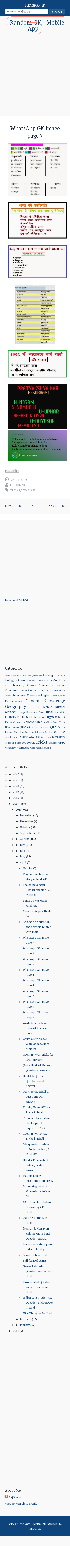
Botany (48, 680)
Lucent (61, 717)
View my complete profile (21, 1503)
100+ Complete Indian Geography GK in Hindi (37, 1207)
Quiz (53, 727)
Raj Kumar (17, 485)
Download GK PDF (16, 600)
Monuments (19, 722)
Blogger (35, 1528)
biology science (15, 680)
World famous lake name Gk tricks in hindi (35, 1028)
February (26, 1319)
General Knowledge (45, 701)
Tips (19, 742)
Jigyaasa (52, 717)
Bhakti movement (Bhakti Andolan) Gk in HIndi (37, 890)
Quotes (61, 727)
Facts (9, 701)
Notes (62, 722)
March (27, 868)
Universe (53, 742)
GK (31, 706)
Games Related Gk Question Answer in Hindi (37, 1271)
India (31, 717)
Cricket (23, 690)
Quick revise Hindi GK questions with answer (36, 1096)
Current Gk (58, 690)
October (25, 827)
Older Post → (59, 505)
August (25, 839)
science (59, 731)
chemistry (18, 685)
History (10, 716)
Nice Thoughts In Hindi (37, 1313)
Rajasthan (19, 732)
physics (25, 727)
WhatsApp (28, 490)
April (23, 862)
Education (33, 695)
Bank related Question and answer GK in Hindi (37, 1287)
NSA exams (12, 727)
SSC (32, 736)
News (44, 722)
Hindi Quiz (59, 712)
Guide (42, 712)
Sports (24, 737)
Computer (11, 690)
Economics (19, 695)
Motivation (33, 722)
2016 (16, 803)
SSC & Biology (43, 737)
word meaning (37, 747)
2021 (16, 780)
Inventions (40, 717)
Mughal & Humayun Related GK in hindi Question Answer (36, 1233)
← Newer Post (11, 505)
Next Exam (52, 722)
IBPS (25, 717)
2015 (19, 809)
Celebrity (59, 680)
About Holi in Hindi (35, 1255)
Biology (59, 675)
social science (12, 737)
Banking (48, 675)
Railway (9, 732)
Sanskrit (49, 732)
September (27, 833)
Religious (39, 732)
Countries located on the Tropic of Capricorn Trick (36, 1123)
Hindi (49, 712)
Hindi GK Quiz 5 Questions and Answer (33, 1081)
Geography (15, 706)
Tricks (15, 490)
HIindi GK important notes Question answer (35, 1165)
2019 (16, 792)
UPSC (61, 742)
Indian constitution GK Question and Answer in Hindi (38, 1302)
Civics (31, 685)
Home (35, 505)
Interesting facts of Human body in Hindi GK (37, 1191)
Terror (8, 742)
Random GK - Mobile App (37, 25)
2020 (16, 786)
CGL (7, 685)
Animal (8, 675)
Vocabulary (10, 747)
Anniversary (18, 675)
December (26, 815)
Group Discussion (28, 712)
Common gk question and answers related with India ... (37, 927)
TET (14, 742)
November (27, 821)
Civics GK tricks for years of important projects (36, 1044)
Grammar (10, 712)
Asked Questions (33, 675)
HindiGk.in (35, 5)
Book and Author (34, 680)
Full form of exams (35, 1260)
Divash (8, 695)
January (25, 1325)
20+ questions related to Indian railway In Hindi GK (36, 1149)
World (48, 747)
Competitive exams (52, 685)
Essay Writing (58, 695)
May (23, 856)
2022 (16, 774)
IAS (19, 717)
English (45, 695)
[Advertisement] (34, 71)
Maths (8, 722)
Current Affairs (39, 690)
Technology (58, 737)
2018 (16, 797)
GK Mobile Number (51, 707)
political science (40, 727)
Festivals (19, 701)
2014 (16, 1331)
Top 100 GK (28, 742)
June (23, 850)
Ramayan (29, 732)
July (23, 845)
